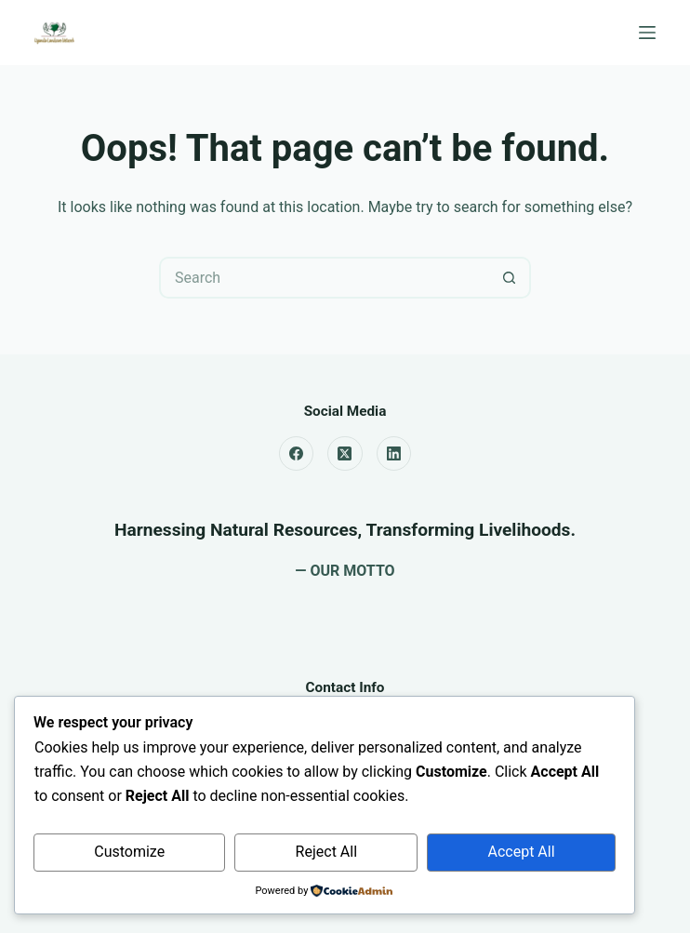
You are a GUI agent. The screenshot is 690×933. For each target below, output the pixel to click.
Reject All (326, 851)
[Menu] (647, 32)
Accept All (521, 851)
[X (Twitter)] (345, 454)
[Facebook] (296, 454)
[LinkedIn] (394, 454)
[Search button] (510, 278)
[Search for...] (324, 278)
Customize (129, 851)
